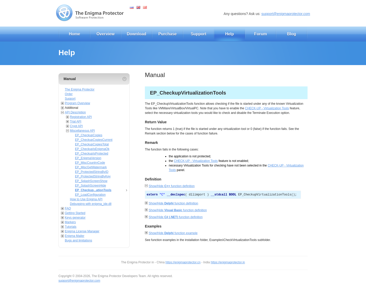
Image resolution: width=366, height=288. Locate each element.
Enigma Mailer (74, 236)
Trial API (75, 121)
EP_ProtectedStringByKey (93, 176)
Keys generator (75, 217)
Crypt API (76, 126)
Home (74, 34)
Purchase (167, 34)
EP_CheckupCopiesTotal (92, 144)
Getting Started (75, 213)
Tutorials (71, 227)
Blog (291, 34)
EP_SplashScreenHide (90, 185)
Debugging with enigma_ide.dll (90, 204)
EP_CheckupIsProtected (91, 153)
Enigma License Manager (82, 231)
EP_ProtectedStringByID (91, 172)
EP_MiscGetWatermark (91, 167)
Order (69, 94)
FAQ (68, 208)
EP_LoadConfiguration (90, 194)
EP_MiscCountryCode (90, 162)
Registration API (81, 117)
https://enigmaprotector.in (228, 262)
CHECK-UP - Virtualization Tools (267, 108)
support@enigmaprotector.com (285, 14)
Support (198, 34)
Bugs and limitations (78, 240)
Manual (70, 79)
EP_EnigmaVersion (88, 158)
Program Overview (77, 103)
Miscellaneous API (82, 130)
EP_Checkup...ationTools (93, 190)
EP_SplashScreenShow (91, 181)
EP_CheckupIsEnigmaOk (92, 149)
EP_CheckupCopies (88, 135)
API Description (75, 112)
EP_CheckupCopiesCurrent (93, 140)
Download (136, 34)
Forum (260, 34)
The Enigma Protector (80, 89)
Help (229, 34)
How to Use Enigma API (86, 199)
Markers (70, 222)
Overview (105, 34)
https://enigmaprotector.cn (183, 262)
